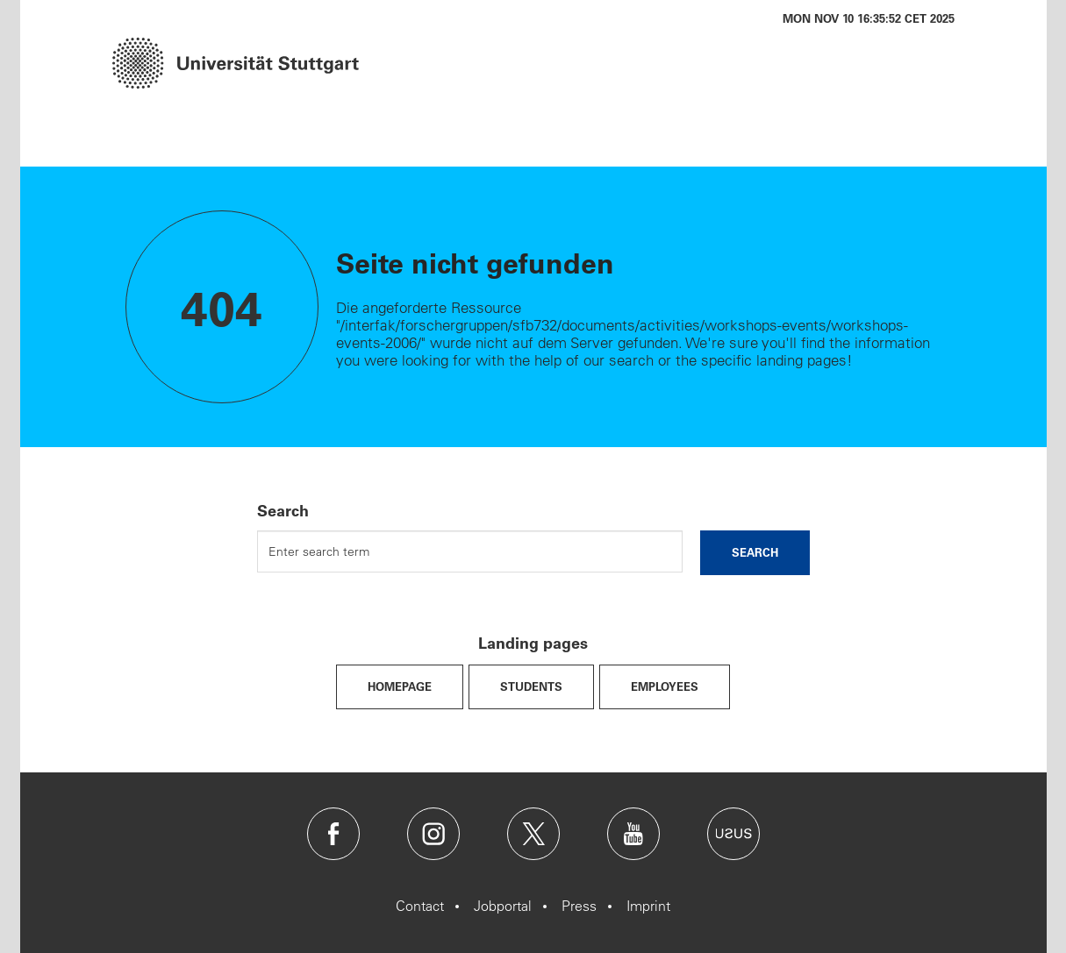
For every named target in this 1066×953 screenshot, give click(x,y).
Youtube (633, 833)
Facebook (333, 833)
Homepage (400, 686)
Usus (733, 833)
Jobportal (503, 905)
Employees (664, 686)
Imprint (648, 905)
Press (579, 905)
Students (531, 686)
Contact (420, 905)
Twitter (533, 833)
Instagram (433, 833)
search (755, 551)
